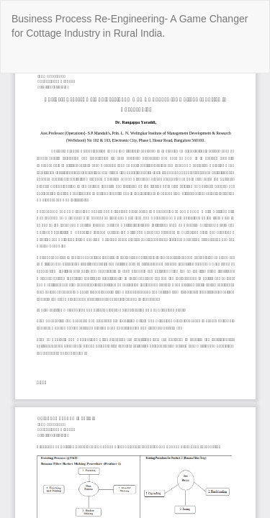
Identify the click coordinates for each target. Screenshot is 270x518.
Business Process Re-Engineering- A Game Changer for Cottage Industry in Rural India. (130, 26)
